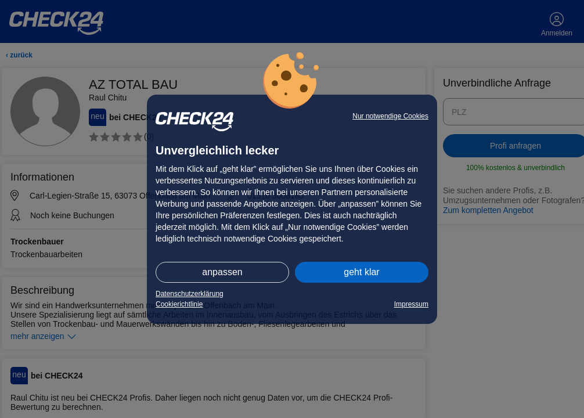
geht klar (361, 272)
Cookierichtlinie (179, 304)
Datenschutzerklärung (189, 294)
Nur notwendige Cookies (390, 116)
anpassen (222, 272)
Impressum (411, 304)
